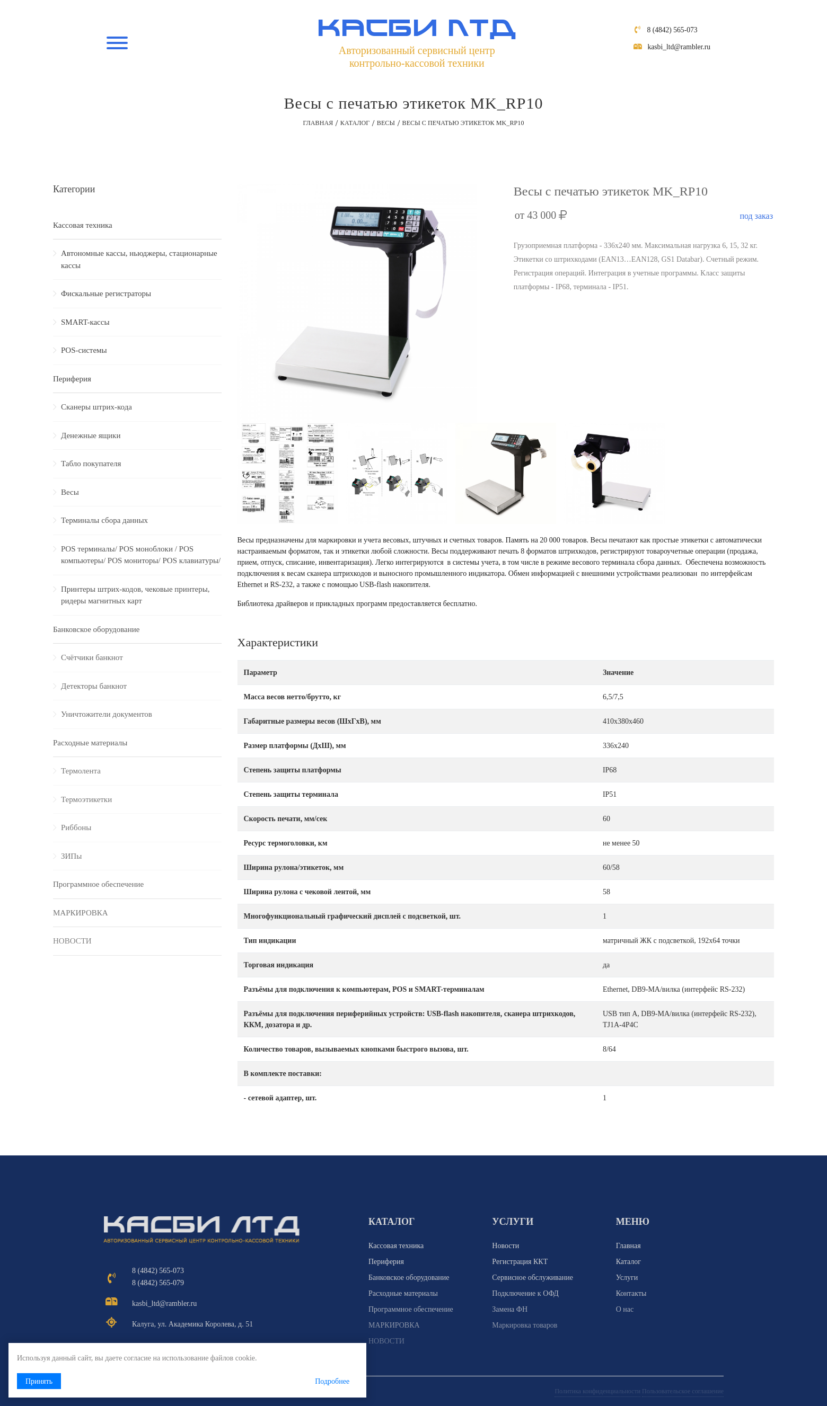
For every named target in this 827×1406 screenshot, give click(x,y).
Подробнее (288, 1381)
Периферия (72, 379)
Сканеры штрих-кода (96, 407)
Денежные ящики (90, 435)
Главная (318, 123)
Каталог (354, 123)
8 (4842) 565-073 (673, 34)
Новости (505, 1246)
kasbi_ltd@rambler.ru (680, 50)
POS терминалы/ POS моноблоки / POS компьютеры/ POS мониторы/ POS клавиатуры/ (141, 555)
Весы (386, 123)
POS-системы (84, 350)
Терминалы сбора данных (104, 520)
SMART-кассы (85, 322)
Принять (38, 1381)
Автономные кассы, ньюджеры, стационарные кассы (139, 259)
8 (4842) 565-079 (158, 1283)
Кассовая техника (82, 225)
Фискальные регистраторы (106, 293)
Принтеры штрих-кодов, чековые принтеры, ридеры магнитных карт (135, 595)
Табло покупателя (91, 463)
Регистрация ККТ (520, 1262)
